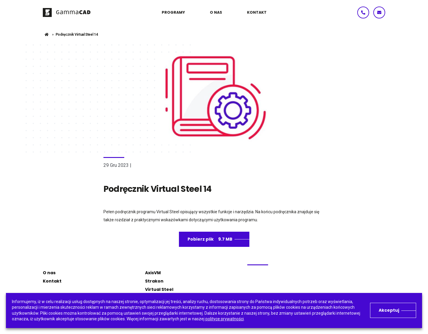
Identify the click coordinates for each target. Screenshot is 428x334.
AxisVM (153, 273)
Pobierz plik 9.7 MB (210, 239)
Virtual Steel (159, 289)
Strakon (154, 281)
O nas (49, 273)
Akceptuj (389, 310)
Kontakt (52, 281)
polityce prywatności (224, 318)
